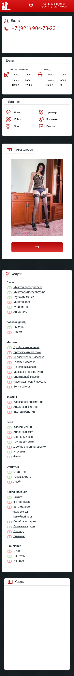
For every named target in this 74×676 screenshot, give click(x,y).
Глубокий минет (23, 297)
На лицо (18, 560)
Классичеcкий (22, 427)
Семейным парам (24, 521)
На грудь (19, 555)
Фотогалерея (20, 149)
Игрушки (19, 451)
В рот (16, 550)
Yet (37, 246)
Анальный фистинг (25, 406)
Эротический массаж (27, 352)
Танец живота (22, 476)
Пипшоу (18, 531)
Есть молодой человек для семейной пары (23, 511)
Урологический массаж (28, 357)
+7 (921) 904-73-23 (30, 28)
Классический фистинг (28, 401)
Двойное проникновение (29, 446)
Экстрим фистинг (24, 411)
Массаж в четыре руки (28, 371)
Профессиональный (26, 347)
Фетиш (17, 456)
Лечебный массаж (25, 366)
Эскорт (17, 496)
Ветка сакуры (22, 386)
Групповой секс (23, 441)
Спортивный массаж (26, 376)
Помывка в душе (24, 526)
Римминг (19, 536)
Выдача (18, 327)
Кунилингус (20, 306)
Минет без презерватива (29, 292)
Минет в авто (22, 301)
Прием (17, 331)
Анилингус (20, 311)
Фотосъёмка (21, 501)
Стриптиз (19, 471)
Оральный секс (23, 436)
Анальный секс (23, 431)
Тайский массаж (24, 362)
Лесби (17, 481)
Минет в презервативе (27, 287)
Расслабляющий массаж (29, 381)
